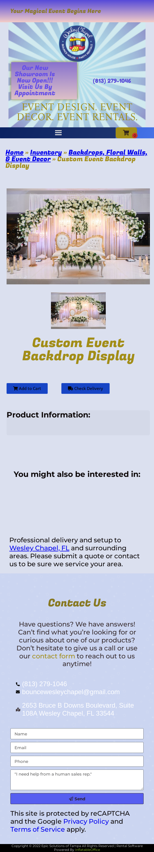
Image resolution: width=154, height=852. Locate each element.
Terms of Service (37, 829)
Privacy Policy (86, 821)
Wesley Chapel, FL (39, 548)
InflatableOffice (87, 850)
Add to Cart (27, 388)
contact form (53, 656)
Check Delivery (85, 388)
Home (14, 152)
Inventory (46, 152)
